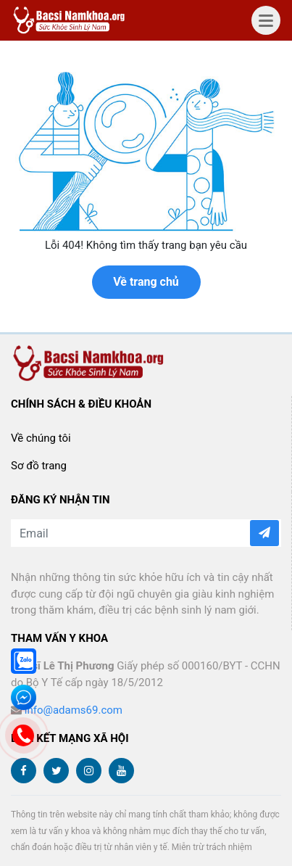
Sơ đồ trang (39, 465)
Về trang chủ (146, 282)
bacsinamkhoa (71, 20)
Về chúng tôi (41, 438)
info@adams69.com (73, 710)
